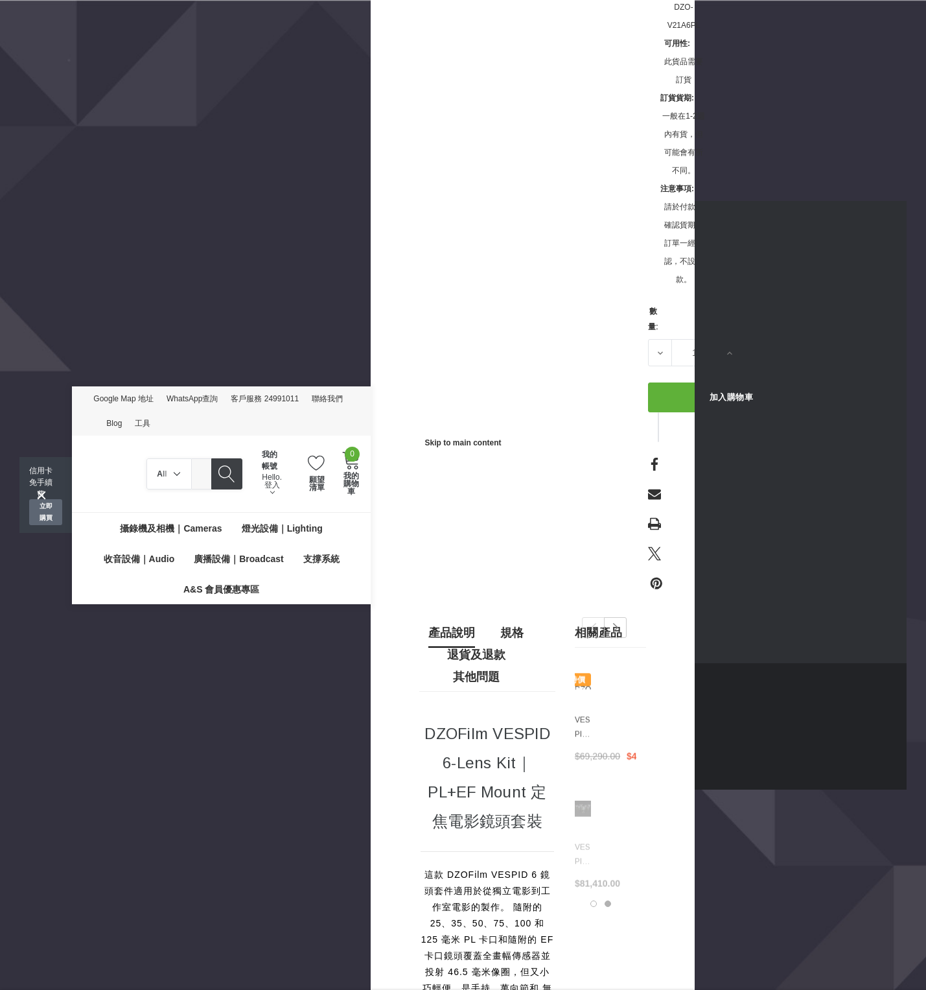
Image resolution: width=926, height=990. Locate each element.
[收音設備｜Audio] (139, 558)
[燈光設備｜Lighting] (282, 528)
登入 (272, 488)
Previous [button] (593, 627)
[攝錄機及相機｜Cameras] (170, 528)
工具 (142, 423)
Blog (114, 423)
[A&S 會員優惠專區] (221, 589)
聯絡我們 (327, 398)
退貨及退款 (476, 654)
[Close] (41, 495)
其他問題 (476, 676)
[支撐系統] (321, 558)
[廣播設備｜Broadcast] (238, 558)
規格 (512, 632)
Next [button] (615, 627)
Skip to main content (462, 442)
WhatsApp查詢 (192, 398)
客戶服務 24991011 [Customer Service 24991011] (265, 398)
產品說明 (451, 632)
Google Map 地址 (123, 398)
